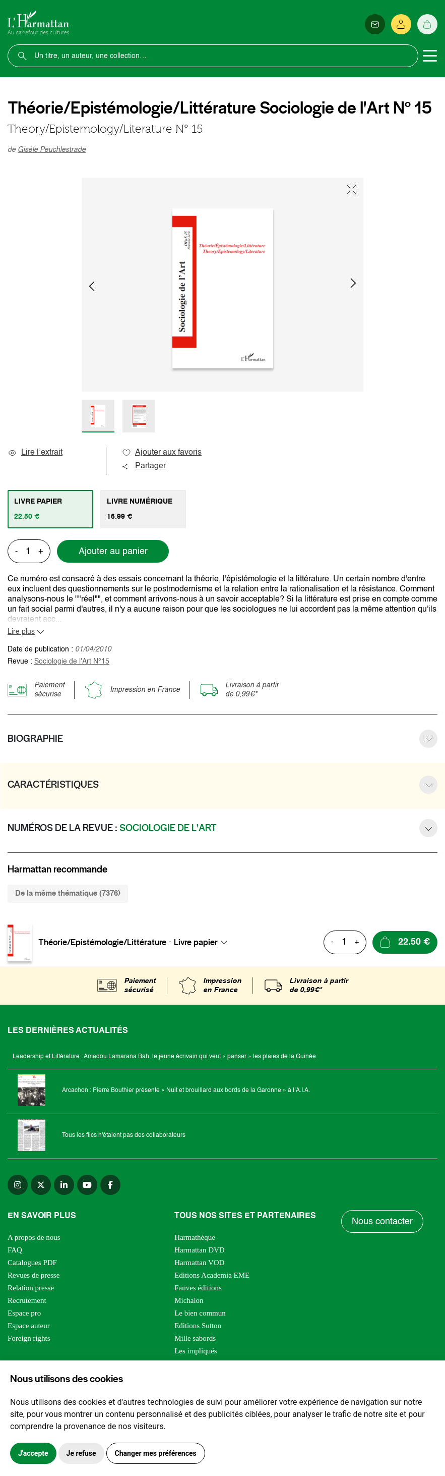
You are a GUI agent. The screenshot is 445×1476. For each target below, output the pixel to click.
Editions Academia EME (211, 1275)
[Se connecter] (401, 24)
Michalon (189, 1300)
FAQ (15, 1250)
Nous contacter (382, 1221)
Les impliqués (195, 1351)
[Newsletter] (375, 24)
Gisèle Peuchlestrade (52, 149)
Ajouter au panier (113, 551)
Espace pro (24, 1313)
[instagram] (18, 1185)
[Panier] (427, 24)
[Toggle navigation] (429, 56)
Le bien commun (200, 1313)
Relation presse (31, 1288)
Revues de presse (33, 1275)
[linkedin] (64, 1185)
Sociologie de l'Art (71, 661)
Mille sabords (195, 1338)
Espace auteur (29, 1326)
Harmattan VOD (199, 1263)
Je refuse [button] (81, 1453)
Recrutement (27, 1300)
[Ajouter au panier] (404, 942)
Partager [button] (143, 466)
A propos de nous (34, 1237)
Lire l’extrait (35, 453)
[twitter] (41, 1185)
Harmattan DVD (199, 1250)
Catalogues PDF (32, 1263)
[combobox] (203, 942)
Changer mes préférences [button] (156, 1453)
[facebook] (110, 1185)
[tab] (50, 509)
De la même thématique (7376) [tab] (67, 893)
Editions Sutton (197, 1326)
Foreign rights (29, 1338)
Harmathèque (194, 1237)
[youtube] (87, 1185)
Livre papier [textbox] (196, 942)
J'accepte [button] (33, 1453)
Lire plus (21, 631)
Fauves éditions (198, 1288)
